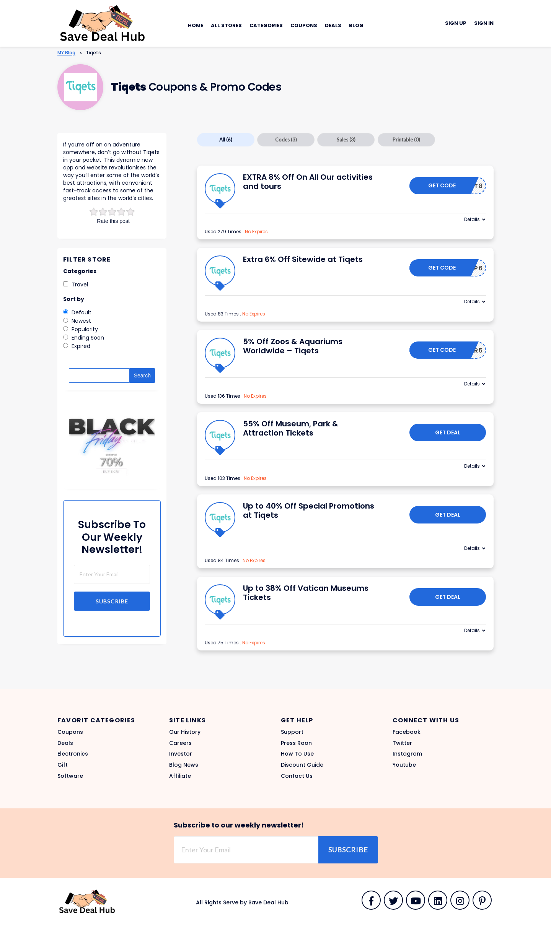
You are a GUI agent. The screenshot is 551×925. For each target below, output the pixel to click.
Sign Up (455, 23)
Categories (266, 25)
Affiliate (180, 776)
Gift (62, 765)
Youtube (404, 765)
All (225, 140)
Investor (180, 754)
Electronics (72, 754)
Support (292, 732)
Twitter (402, 743)
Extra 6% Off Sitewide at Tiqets (303, 259)
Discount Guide (302, 765)
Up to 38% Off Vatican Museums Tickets (305, 593)
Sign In (484, 23)
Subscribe (112, 601)
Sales (346, 140)
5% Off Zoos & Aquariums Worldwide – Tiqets (292, 346)
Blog (356, 25)
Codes (286, 140)
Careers (180, 743)
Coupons (303, 25)
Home (195, 25)
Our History (185, 732)
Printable (406, 140)
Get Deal (447, 432)
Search (142, 375)
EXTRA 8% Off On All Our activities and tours (308, 182)
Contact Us (297, 776)
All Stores (226, 25)
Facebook (407, 732)
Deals (333, 25)
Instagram (407, 754)
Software (70, 776)
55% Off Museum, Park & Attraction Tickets (290, 428)
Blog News (183, 765)
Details (472, 219)
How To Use (297, 754)
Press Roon (296, 743)
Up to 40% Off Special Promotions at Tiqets (308, 510)
